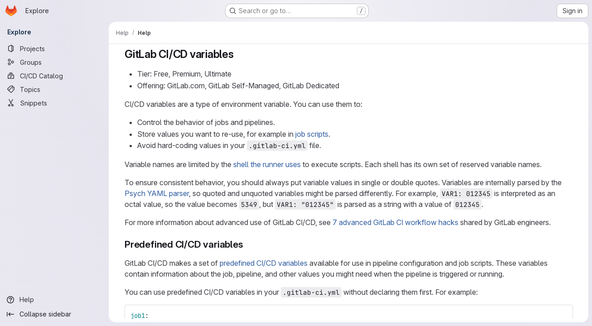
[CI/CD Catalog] (54, 75)
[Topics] (54, 89)
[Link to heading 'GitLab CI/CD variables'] (239, 54)
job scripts (311, 134)
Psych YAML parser (157, 193)
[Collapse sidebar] (54, 314)
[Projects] (54, 48)
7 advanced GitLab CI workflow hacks (395, 222)
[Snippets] (54, 102)
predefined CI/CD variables (264, 263)
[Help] (54, 299)
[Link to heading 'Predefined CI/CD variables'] (248, 244)
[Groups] (54, 62)
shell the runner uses (267, 164)
